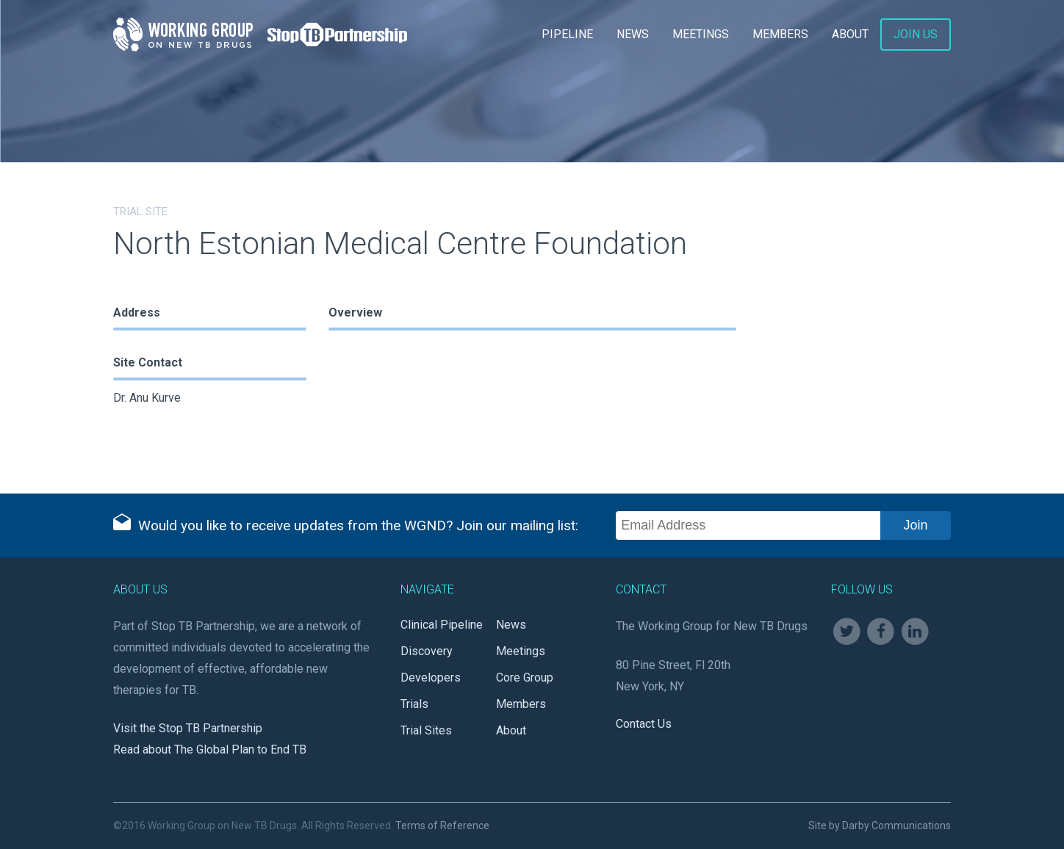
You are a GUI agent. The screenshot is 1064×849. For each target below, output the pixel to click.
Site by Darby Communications (879, 825)
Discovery (426, 651)
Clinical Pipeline (441, 625)
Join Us (916, 34)
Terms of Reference (442, 825)
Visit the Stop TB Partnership (187, 728)
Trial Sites (426, 730)
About (850, 34)
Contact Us (644, 724)
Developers (430, 677)
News (633, 34)
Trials (414, 704)
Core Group (524, 677)
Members (780, 34)
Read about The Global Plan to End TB (209, 749)
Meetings (700, 34)
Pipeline (567, 34)
